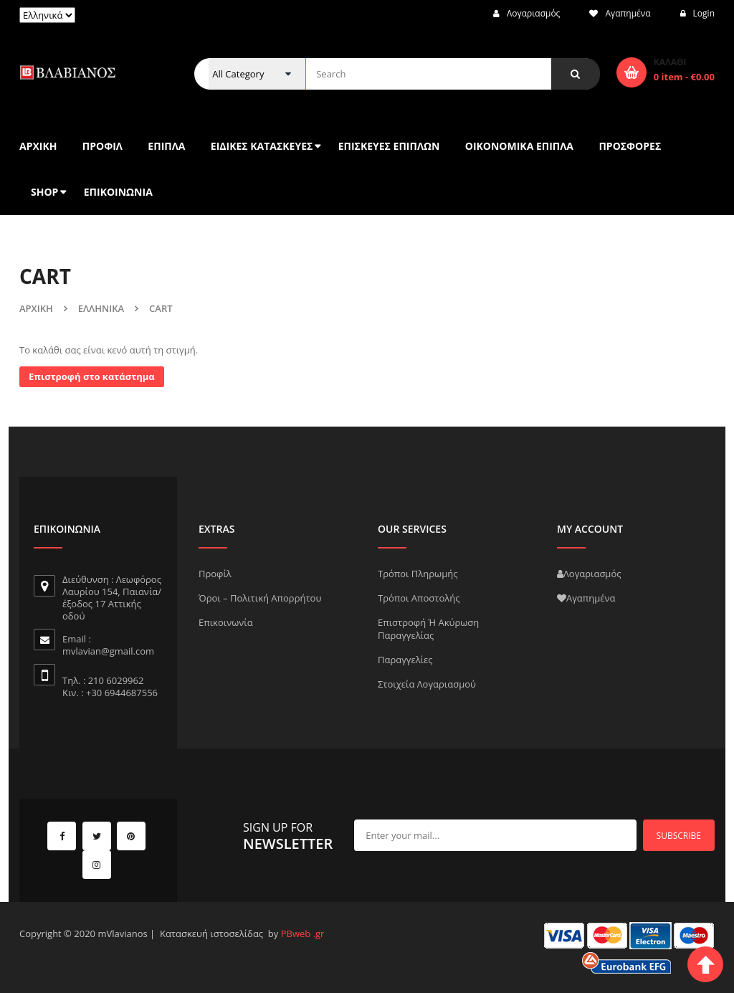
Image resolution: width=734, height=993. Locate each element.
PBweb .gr (303, 933)
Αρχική (36, 308)
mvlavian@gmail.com (108, 651)
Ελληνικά (101, 308)
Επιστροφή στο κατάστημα (92, 376)
